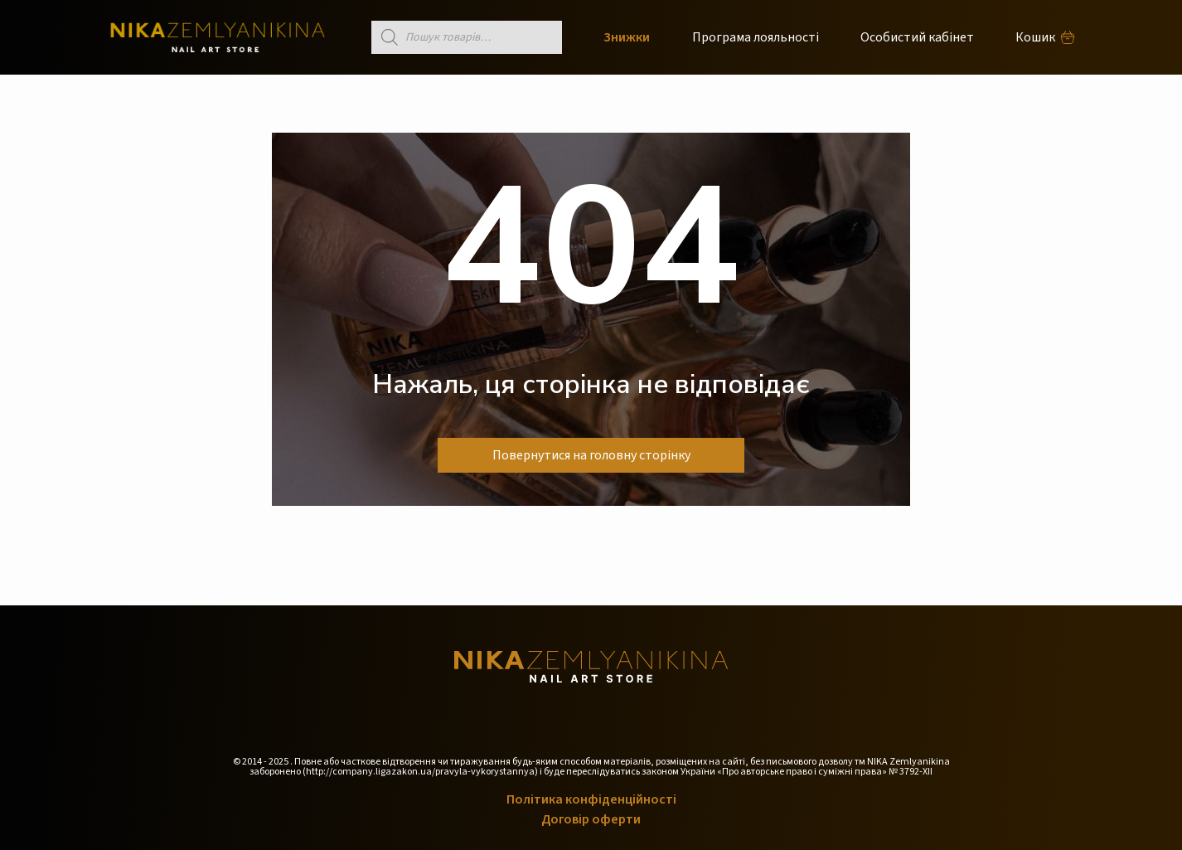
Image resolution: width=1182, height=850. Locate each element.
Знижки (626, 37)
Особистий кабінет (917, 37)
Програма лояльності (755, 37)
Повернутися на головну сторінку (591, 455)
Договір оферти (591, 819)
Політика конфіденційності (591, 799)
